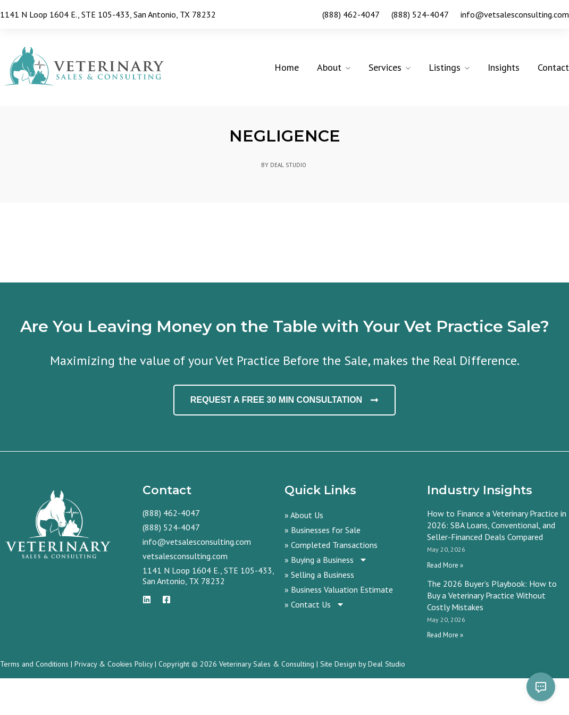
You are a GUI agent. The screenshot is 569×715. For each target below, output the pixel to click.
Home (286, 67)
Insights (504, 67)
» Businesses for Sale (322, 566)
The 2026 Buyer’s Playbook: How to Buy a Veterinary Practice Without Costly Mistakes (492, 632)
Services (385, 67)
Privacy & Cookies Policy (113, 700)
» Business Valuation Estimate (338, 626)
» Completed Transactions (331, 581)
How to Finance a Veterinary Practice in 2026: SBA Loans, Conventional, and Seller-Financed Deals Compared (496, 562)
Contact (553, 67)
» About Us (303, 551)
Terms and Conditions (34, 700)
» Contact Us (314, 641)
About (329, 67)
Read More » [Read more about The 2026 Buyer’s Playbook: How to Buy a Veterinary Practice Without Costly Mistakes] (445, 671)
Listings (445, 67)
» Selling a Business (319, 611)
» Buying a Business (325, 596)
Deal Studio (386, 700)
